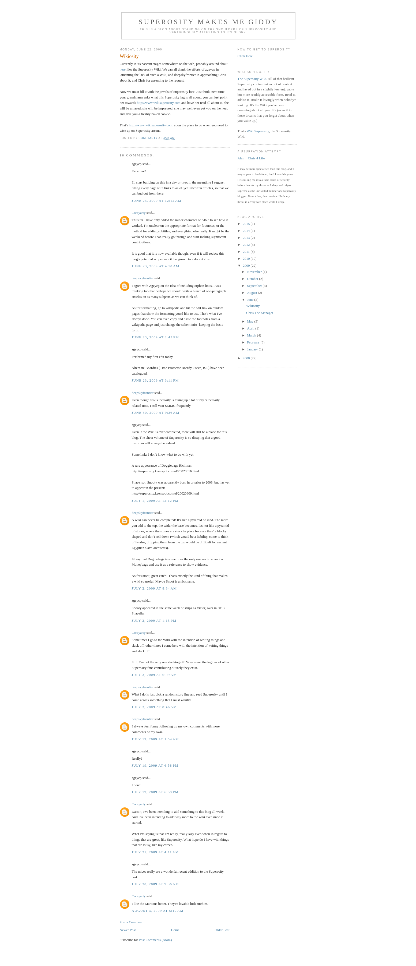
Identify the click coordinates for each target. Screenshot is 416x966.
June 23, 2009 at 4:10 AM (155, 266)
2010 (247, 259)
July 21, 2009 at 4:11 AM (155, 852)
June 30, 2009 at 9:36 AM (155, 413)
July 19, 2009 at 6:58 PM (155, 765)
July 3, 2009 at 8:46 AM (154, 707)
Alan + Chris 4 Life (251, 158)
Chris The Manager (259, 313)
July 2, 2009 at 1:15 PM (154, 621)
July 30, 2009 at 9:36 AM (155, 884)
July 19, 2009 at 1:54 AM (155, 739)
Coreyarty (139, 213)
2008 (247, 358)
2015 (247, 224)
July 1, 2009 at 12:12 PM (155, 501)
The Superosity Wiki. (252, 79)
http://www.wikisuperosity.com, (151, 125)
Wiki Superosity (258, 131)
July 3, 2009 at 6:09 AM (154, 675)
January (253, 349)
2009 (247, 266)
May (250, 321)
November (255, 272)
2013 (247, 238)
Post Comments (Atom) (155, 940)
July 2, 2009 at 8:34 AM (154, 588)
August (252, 293)
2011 (247, 252)
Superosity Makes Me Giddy (208, 22)
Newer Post (128, 930)
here (123, 69)
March (252, 335)
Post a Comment (131, 922)
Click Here (245, 56)
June (250, 300)
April (251, 328)
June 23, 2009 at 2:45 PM (155, 337)
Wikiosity (253, 306)
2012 (247, 245)
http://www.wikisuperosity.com (159, 103)
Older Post (222, 930)
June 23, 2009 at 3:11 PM (155, 380)
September (255, 286)
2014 (247, 231)
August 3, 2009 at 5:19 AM (158, 911)
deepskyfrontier (143, 278)
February (253, 342)
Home (175, 930)
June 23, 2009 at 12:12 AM (157, 201)
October (253, 279)
